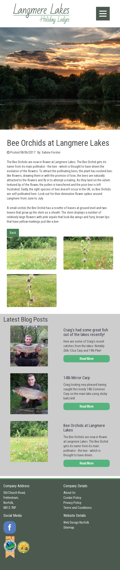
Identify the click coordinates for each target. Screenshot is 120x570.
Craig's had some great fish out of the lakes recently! (85, 332)
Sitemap (68, 527)
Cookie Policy (72, 497)
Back (13, 233)
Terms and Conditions (77, 507)
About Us (69, 492)
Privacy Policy (72, 502)
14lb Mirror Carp (76, 377)
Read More (87, 359)
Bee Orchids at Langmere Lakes (84, 427)
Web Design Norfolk (76, 522)
